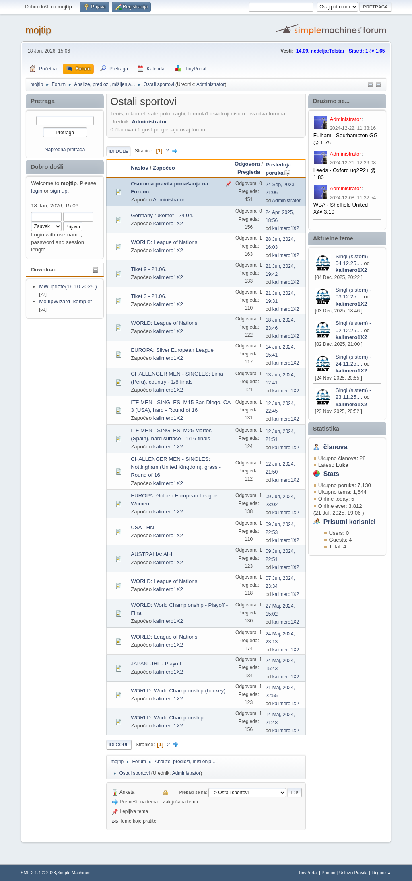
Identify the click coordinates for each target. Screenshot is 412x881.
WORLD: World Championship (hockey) (178, 691)
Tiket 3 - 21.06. (148, 296)
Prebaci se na (192, 792)
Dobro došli (47, 167)
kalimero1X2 (351, 270)
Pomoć (328, 872)
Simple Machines (73, 872)
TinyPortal (307, 872)
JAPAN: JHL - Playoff (156, 664)
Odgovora (247, 164)
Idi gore (119, 744)
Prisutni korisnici (349, 521)
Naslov (139, 168)
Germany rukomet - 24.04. (162, 215)
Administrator (210, 84)
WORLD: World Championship (167, 718)
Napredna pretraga (65, 149)
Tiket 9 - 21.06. (148, 269)
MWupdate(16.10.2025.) (68, 286)
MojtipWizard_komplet (65, 301)
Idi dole (118, 151)
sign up (59, 191)
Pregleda (248, 172)
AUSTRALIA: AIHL (153, 554)
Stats (331, 473)
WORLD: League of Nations (164, 242)
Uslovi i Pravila (353, 872)
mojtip (38, 30)
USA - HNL (144, 527)
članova (335, 447)
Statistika (326, 428)
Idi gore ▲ (381, 872)
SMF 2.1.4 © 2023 (38, 872)
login (36, 191)
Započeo (164, 168)
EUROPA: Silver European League (172, 350)
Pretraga (42, 101)
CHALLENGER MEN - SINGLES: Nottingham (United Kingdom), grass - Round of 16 (176, 467)
